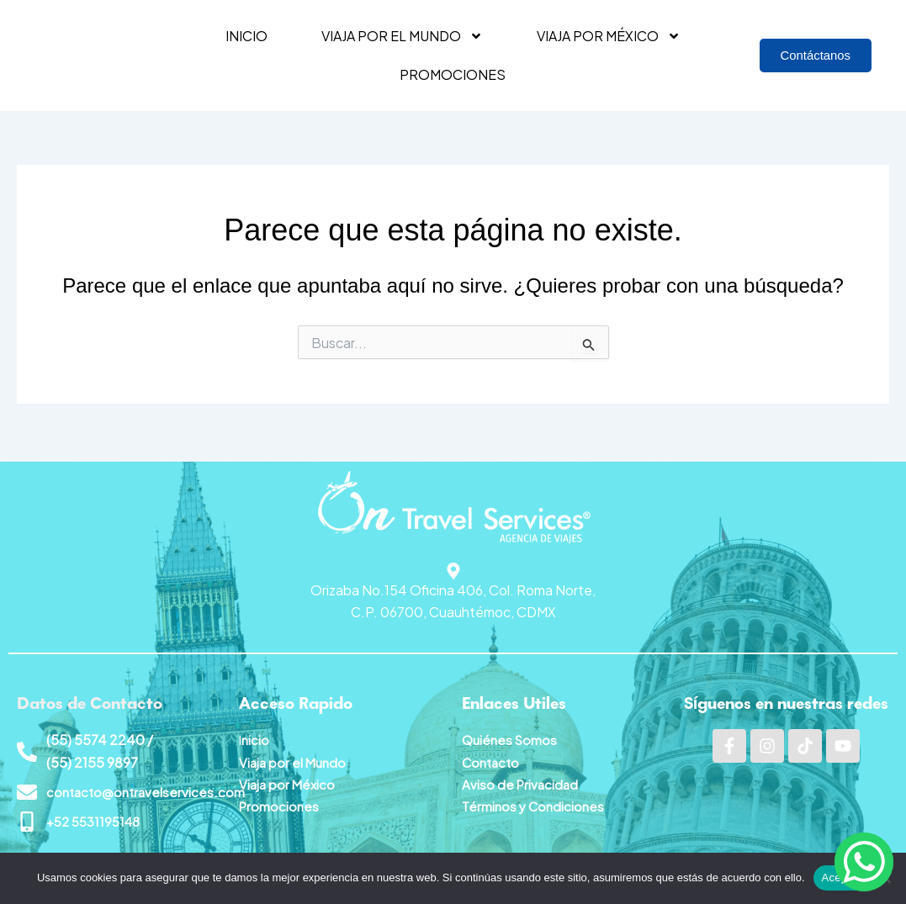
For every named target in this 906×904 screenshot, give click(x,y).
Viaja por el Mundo (294, 759)
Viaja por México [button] (609, 36)
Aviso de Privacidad (521, 781)
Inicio (246, 36)
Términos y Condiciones (535, 803)
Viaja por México (288, 781)
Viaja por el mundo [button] (402, 36)
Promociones (453, 74)
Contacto (492, 759)
